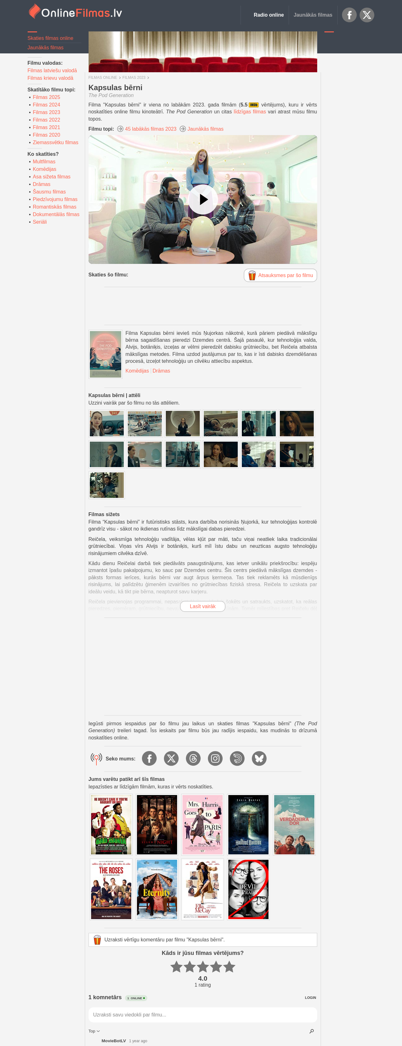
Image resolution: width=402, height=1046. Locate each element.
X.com (367, 15)
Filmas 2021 (46, 127)
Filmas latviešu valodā (52, 70)
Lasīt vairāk (203, 606)
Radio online (269, 15)
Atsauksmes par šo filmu (285, 275)
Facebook (349, 15)
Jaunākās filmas (313, 15)
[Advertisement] (349, 130)
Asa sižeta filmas (52, 176)
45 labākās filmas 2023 (151, 129)
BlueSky (260, 759)
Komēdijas (45, 169)
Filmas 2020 (46, 135)
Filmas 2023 (46, 112)
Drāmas (42, 184)
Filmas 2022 (46, 120)
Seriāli (40, 222)
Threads (194, 759)
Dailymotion (238, 759)
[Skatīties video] (203, 199)
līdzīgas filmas (250, 111)
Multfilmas (44, 161)
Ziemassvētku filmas (56, 142)
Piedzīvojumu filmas (55, 199)
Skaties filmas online (50, 38)
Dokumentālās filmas (56, 214)
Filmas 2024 (46, 104)
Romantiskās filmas (55, 207)
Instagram (216, 759)
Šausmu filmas (49, 191)
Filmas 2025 (46, 97)
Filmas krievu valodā (50, 78)
